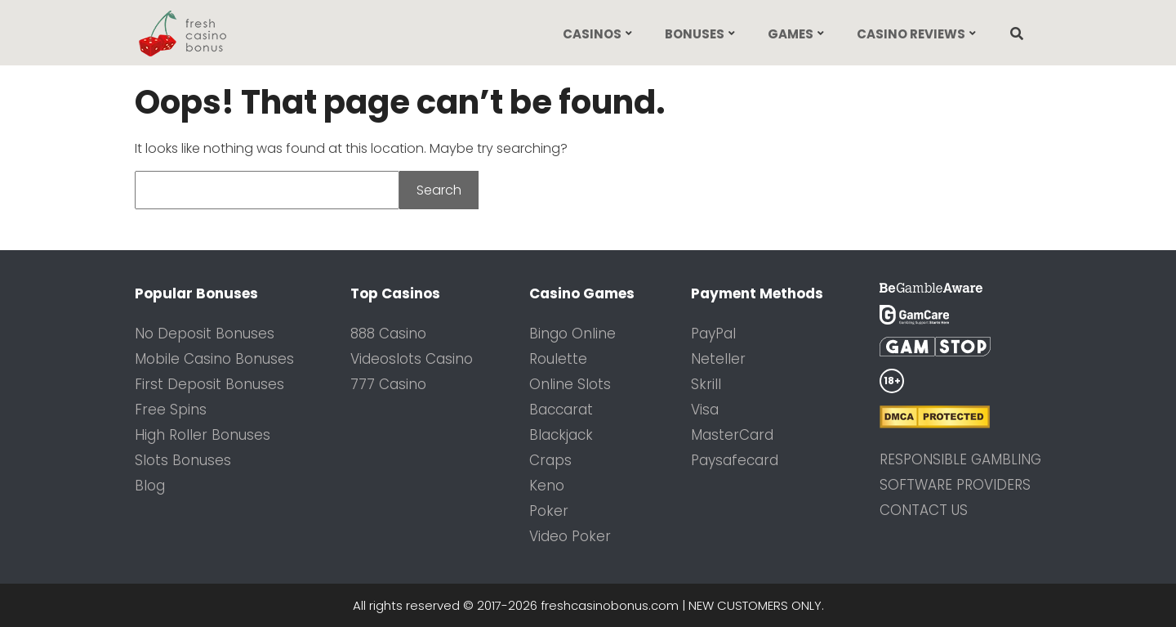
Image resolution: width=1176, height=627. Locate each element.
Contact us (924, 510)
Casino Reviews (911, 34)
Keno (546, 485)
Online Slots (570, 384)
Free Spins (171, 409)
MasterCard (732, 435)
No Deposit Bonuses (204, 333)
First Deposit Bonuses (209, 384)
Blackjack (561, 435)
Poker (548, 511)
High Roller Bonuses (202, 435)
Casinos (592, 34)
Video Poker (570, 536)
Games (790, 34)
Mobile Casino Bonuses (214, 359)
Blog (150, 485)
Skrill (706, 384)
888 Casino (388, 333)
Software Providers (955, 485)
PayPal (713, 333)
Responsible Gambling (960, 459)
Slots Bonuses (183, 460)
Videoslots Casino (411, 359)
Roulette (558, 359)
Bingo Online (572, 333)
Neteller (718, 359)
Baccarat (561, 409)
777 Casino (388, 384)
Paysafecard (734, 460)
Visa (705, 409)
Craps (550, 460)
